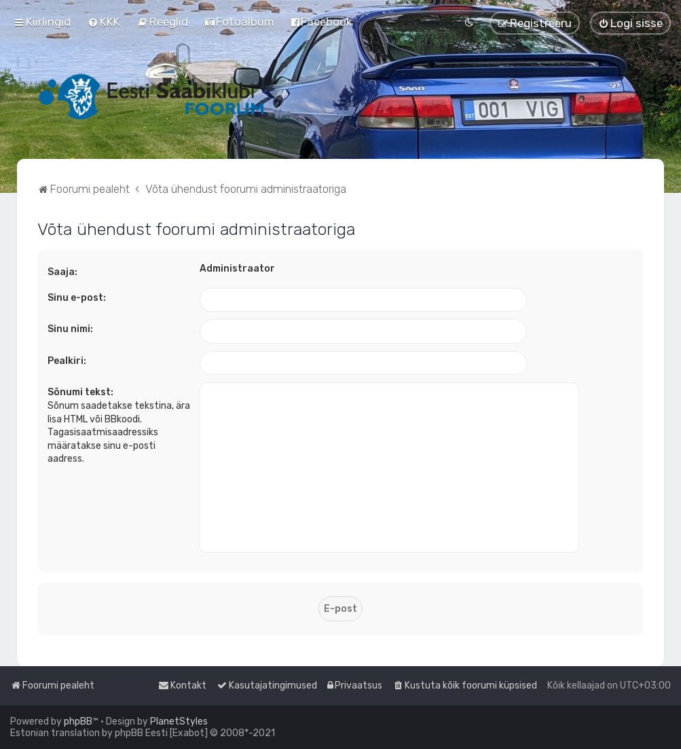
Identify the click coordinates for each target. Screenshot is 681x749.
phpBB (78, 721)
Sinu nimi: (70, 329)
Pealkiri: (67, 361)
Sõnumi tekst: (80, 392)
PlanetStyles (179, 721)
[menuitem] (104, 22)
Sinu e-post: (77, 298)
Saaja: (62, 272)
